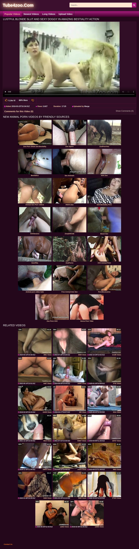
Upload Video (65, 14)
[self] (14, 5)
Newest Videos (31, 14)
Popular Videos (12, 14)
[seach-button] (134, 5)
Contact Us (8, 544)
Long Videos (48, 14)
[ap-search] (103, 5)
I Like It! (10, 100)
